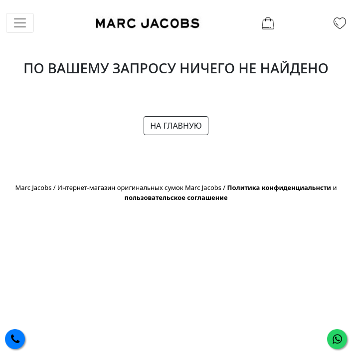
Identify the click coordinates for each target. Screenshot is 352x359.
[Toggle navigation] (20, 23)
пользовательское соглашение (175, 197)
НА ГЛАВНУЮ (176, 125)
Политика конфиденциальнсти (279, 187)
